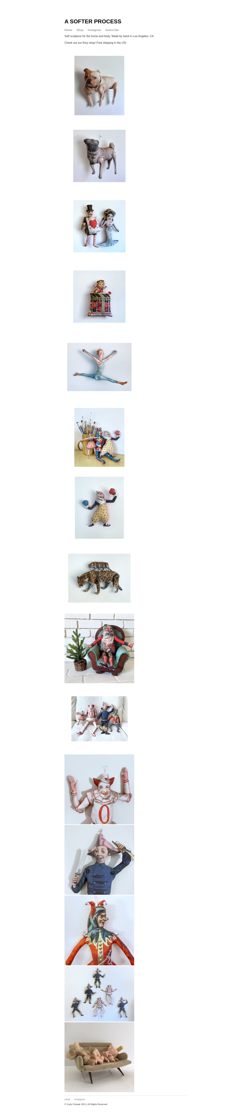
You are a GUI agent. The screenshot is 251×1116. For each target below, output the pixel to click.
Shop (80, 30)
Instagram (94, 30)
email (67, 1099)
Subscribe (112, 30)
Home (68, 30)
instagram (79, 1099)
